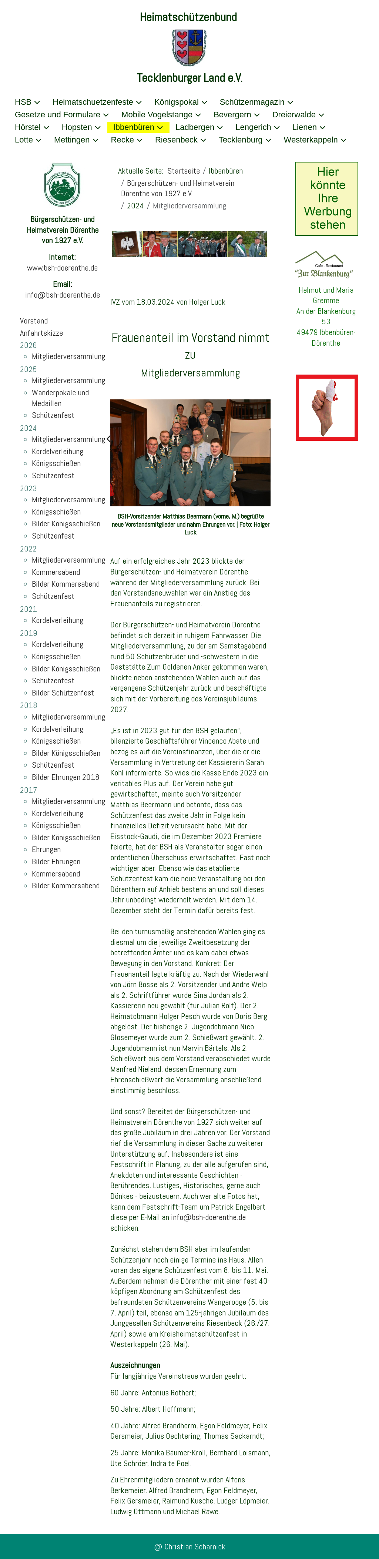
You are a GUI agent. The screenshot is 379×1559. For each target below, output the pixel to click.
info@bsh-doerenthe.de (62, 294)
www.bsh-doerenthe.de (62, 267)
